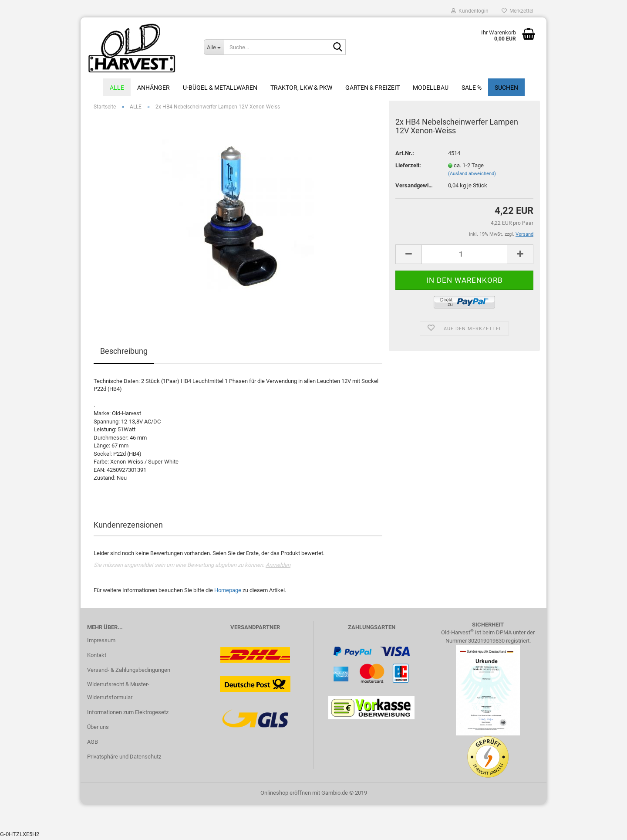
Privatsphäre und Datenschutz (124, 758)
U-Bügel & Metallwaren (220, 87)
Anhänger (153, 87)
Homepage (227, 592)
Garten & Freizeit (372, 87)
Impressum (101, 642)
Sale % (472, 87)
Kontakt (96, 657)
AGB (92, 743)
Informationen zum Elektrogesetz (128, 714)
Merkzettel (517, 11)
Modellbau (430, 87)
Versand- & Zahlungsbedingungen (128, 671)
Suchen (506, 87)
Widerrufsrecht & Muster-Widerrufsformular (118, 692)
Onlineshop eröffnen (285, 794)
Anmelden (278, 566)
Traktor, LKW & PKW (301, 87)
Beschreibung (124, 352)
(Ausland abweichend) (472, 175)
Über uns (98, 728)
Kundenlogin (470, 11)
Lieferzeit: (408, 167)
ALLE (117, 87)
